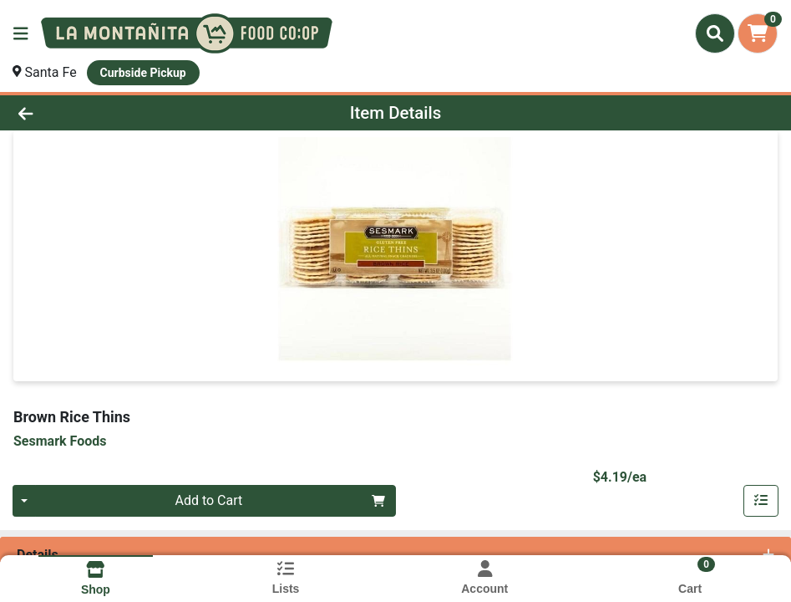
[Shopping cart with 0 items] (758, 33)
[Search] (715, 33)
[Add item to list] (760, 501)
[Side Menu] (20, 33)
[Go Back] (109, 113)
